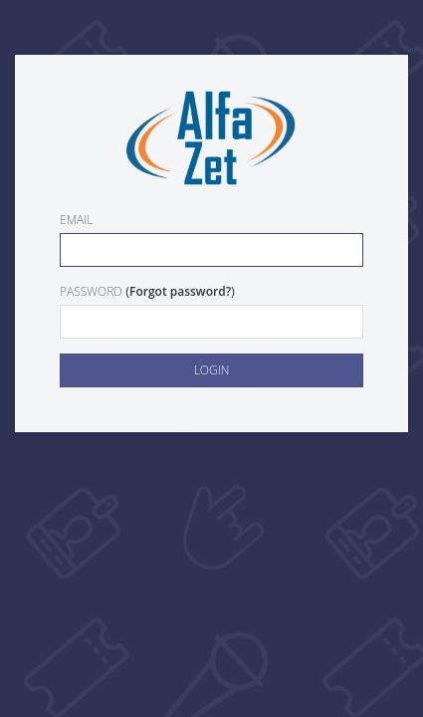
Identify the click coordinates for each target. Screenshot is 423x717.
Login (212, 369)
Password (91, 291)
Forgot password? (180, 291)
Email (76, 219)
